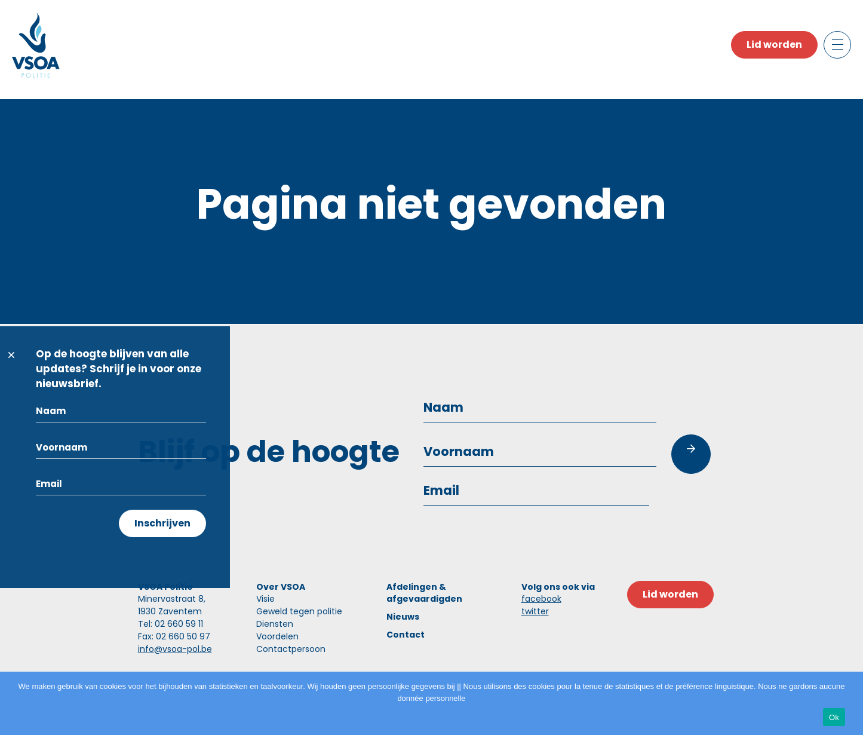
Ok (834, 717)
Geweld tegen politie (299, 611)
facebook (541, 599)
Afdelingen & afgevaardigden (424, 593)
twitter (535, 611)
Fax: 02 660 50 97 (174, 636)
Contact (405, 635)
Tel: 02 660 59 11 (170, 624)
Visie (265, 599)
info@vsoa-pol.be (175, 649)
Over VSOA (280, 587)
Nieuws (402, 617)
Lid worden (774, 44)
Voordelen (277, 636)
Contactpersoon (290, 649)
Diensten (274, 624)
